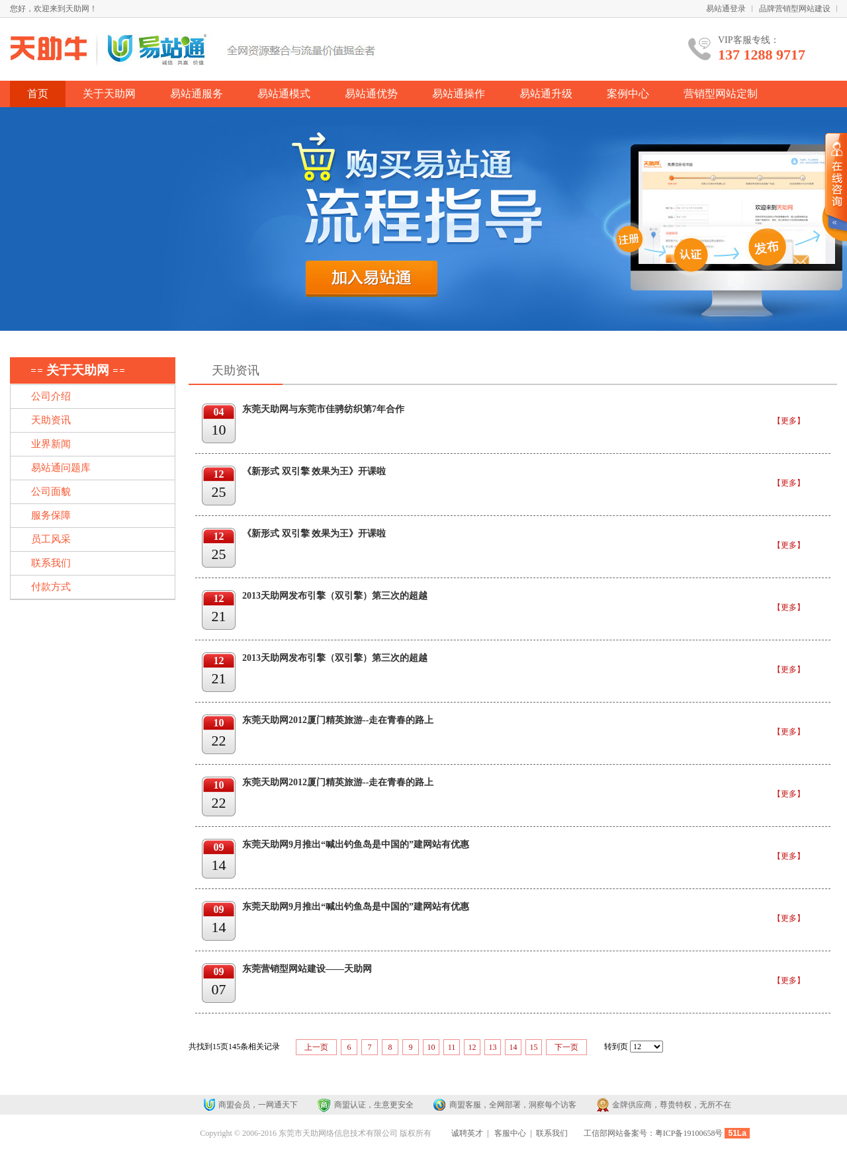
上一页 (316, 1047)
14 (513, 1047)
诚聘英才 (467, 1133)
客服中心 (510, 1133)
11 (452, 1047)
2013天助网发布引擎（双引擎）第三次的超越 (334, 596)
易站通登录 (726, 8)
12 (472, 1047)
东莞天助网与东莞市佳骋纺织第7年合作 (323, 409)
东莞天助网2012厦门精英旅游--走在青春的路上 (337, 720)
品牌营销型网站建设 (794, 8)
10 (431, 1047)
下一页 (566, 1047)
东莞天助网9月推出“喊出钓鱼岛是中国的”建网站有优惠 (355, 844)
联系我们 (552, 1133)
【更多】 (789, 420)
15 (534, 1047)
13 (493, 1047)
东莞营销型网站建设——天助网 (307, 969)
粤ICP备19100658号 (689, 1133)
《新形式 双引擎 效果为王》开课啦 (314, 471)
